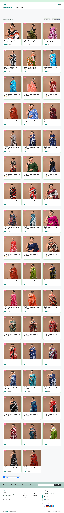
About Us (24, 493)
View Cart (34, 497)
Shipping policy (25, 497)
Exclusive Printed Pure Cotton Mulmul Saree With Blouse (10, 41)
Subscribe (57, 484)
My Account (35, 495)
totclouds (53, 511)
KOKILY (5, 4)
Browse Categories (8, 7)
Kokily (4, 490)
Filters (58, 16)
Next (18, 477)
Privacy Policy (25, 499)
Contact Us (25, 502)
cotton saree (6, 39)
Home (17, 7)
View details (37, 0)
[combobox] (17, 5)
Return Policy (25, 495)
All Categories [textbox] (16, 4)
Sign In (34, 493)
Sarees (22, 7)
